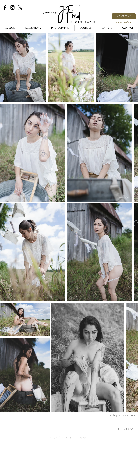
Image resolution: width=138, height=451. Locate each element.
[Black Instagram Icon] (12, 7)
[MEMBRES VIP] (124, 16)
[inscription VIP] (124, 22)
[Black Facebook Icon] (5, 7)
